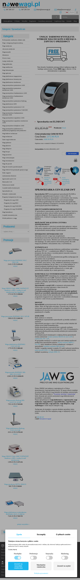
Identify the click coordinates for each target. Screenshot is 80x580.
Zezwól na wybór (64, 566)
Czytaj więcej (12, 549)
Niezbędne (17, 554)
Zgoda (19, 534)
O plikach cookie (63, 534)
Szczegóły (41, 534)
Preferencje (33, 554)
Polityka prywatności (41, 573)
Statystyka (49, 554)
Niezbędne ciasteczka (41, 566)
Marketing (65, 554)
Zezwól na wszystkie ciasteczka (18, 566)
